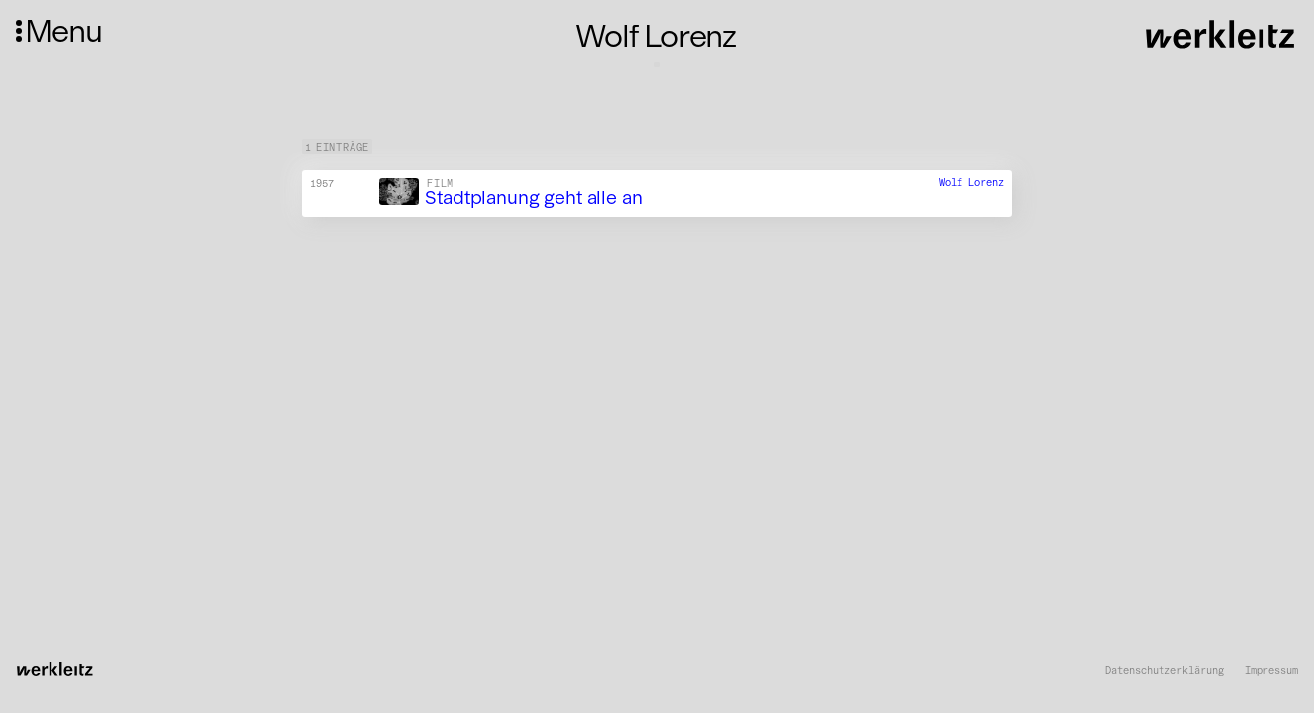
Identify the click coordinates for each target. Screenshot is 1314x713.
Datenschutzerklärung (1164, 671)
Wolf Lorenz (971, 183)
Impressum (1271, 671)
